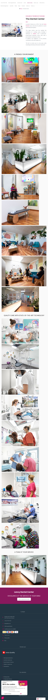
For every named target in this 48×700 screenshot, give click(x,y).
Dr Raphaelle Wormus (8, 678)
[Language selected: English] (41, 699)
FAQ (5, 640)
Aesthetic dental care (8, 660)
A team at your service (24, 552)
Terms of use (7, 635)
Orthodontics (6, 666)
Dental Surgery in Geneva (9, 662)
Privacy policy (7, 637)
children (34, 33)
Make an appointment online (24, 599)
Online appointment (8, 626)
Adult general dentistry (8, 657)
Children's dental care (8, 664)
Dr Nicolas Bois (6, 676)
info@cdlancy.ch (7, 623)
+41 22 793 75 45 (7, 620)
